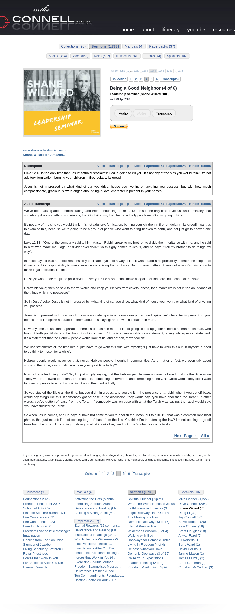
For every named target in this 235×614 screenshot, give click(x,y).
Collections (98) (73, 46)
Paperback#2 (176, 166)
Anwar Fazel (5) (190, 535)
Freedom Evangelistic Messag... (97, 566)
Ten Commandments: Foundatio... (99, 575)
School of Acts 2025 (37, 508)
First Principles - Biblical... (93, 544)
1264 (145, 70)
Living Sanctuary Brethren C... (45, 549)
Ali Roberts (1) (188, 540)
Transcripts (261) (127, 56)
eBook (206, 166)
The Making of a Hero (143, 517)
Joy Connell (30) (190, 517)
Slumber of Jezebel (37, 544)
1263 (136, 70)
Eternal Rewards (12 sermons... (97, 525)
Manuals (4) (134, 46)
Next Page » (185, 436)
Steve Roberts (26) (192, 522)
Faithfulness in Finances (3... (149, 508)
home (127, 29)
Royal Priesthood (35, 553)
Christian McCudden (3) (195, 567)
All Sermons (118, 70)
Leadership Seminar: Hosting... (96, 553)
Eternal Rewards (35, 567)
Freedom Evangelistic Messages (47, 531)
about (148, 29)
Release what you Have (145, 549)
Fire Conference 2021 (39, 517)
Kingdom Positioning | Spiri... (149, 567)
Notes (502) (102, 56)
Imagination (31, 535)
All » (205, 436)
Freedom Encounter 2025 (41, 504)
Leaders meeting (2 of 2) (145, 563)
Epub (128, 166)
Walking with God (140, 535)
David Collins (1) (190, 549)
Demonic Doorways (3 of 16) (148, 522)
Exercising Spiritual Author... (94, 504)
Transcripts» (170, 79)
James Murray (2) (191, 558)
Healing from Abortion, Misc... (44, 540)
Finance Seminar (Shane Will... (45, 513)
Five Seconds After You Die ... (96, 548)
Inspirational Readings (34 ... (95, 535)
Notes (142, 113)
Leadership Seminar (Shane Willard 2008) (139, 94)
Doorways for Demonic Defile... (150, 540)
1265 (153, 70)
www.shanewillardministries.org (45, 150)
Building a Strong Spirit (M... (94, 513)
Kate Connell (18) (191, 526)
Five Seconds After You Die (43, 563)
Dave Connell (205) (192, 504)
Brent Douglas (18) (192, 531)
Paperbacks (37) (162, 46)
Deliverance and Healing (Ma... (96, 508)
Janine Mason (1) (191, 553)
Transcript (164, 113)
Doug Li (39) (187, 513)
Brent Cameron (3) (192, 563)
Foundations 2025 (36, 499)
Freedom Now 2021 (37, 526)
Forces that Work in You (40, 558)
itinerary (171, 29)
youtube (196, 29)
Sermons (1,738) (105, 46)
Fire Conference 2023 (39, 522)
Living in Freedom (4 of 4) (146, 544)
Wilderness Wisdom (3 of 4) (148, 531)
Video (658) (80, 56)
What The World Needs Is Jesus (151, 504)
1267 (169, 70)
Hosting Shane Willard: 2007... (96, 580)
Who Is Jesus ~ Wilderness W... (97, 539)
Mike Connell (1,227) (193, 499)
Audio (123, 113)
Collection (119, 79)
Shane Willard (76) (192, 508)
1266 (161, 70)
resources (224, 29)
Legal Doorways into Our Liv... (149, 513)
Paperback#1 (154, 166)
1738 (180, 70)
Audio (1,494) (58, 56)
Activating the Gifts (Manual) (94, 499)
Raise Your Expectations (145, 558)
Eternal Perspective (142, 526)
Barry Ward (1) (189, 544)
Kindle (194, 166)
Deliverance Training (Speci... (95, 571)
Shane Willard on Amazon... (44, 155)
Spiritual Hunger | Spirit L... (147, 499)
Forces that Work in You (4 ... (95, 557)
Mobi (138, 166)
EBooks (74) (152, 56)
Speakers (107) (177, 56)
